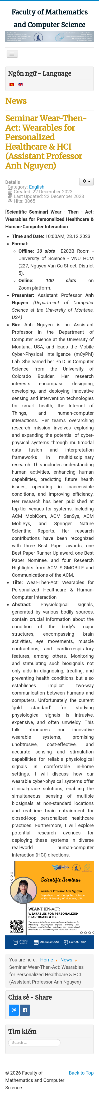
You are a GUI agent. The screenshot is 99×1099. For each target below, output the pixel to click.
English (36, 187)
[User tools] (86, 181)
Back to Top (81, 1073)
